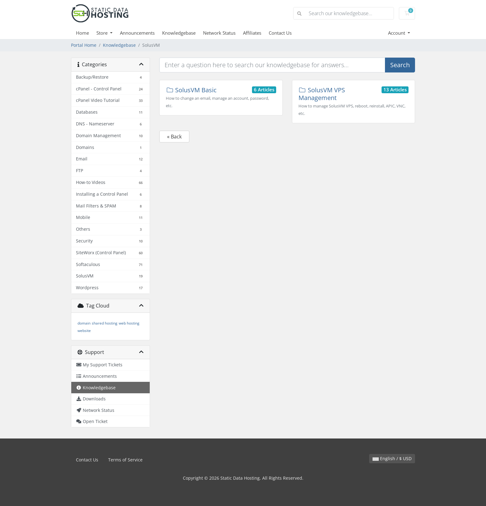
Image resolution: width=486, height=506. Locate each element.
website (84, 330)
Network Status (219, 33)
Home (82, 33)
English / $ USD (392, 458)
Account (397, 33)
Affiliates (252, 33)
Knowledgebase (179, 33)
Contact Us (280, 33)
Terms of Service (125, 460)
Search (400, 65)
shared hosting (104, 323)
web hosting (129, 323)
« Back (174, 136)
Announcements (137, 33)
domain (84, 323)
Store (102, 33)
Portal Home (83, 45)
